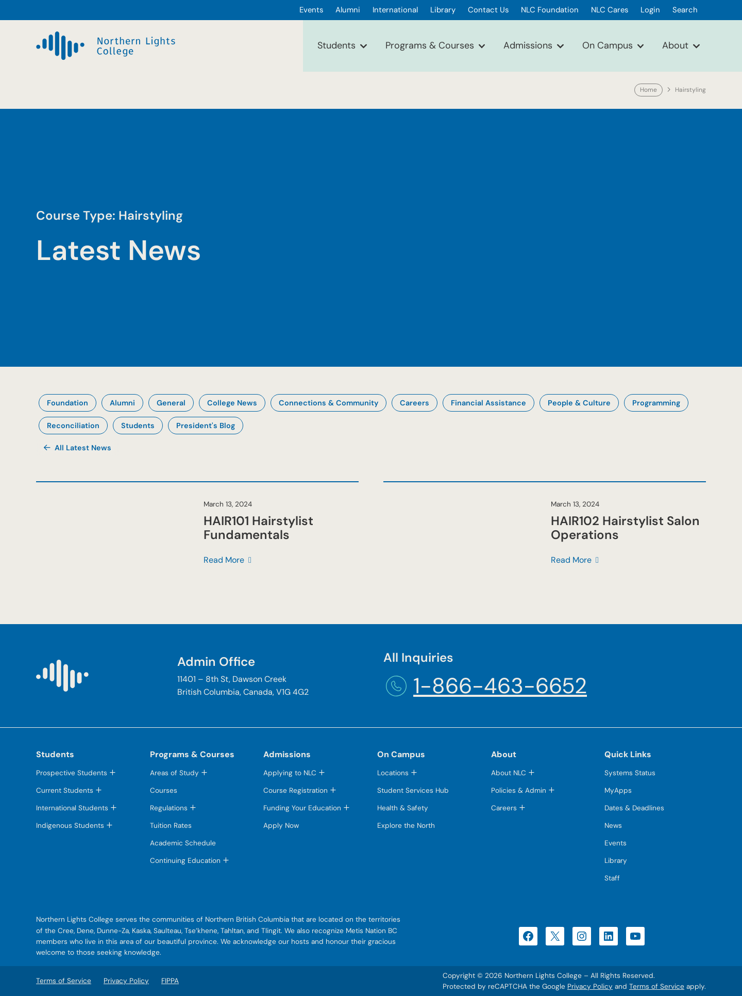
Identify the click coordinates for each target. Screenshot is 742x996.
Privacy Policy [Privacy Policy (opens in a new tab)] (590, 986)
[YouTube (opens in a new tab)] (635, 936)
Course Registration (295, 790)
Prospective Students (71, 773)
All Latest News (83, 447)
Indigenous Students (70, 825)
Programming (656, 402)
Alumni (122, 402)
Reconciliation (73, 425)
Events (615, 843)
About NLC (508, 773)
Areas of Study (174, 773)
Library (615, 860)
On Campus (607, 45)
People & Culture (579, 402)
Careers (414, 402)
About (675, 45)
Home (648, 90)
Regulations (169, 808)
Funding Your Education (302, 808)
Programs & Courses (429, 45)
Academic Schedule (183, 843)
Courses (163, 790)
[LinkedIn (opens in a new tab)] (608, 936)
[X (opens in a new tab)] (555, 936)
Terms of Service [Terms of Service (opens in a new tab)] (656, 986)
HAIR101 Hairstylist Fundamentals (258, 528)
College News (232, 402)
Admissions (527, 45)
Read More (224, 560)
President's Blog (205, 425)
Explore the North (406, 825)
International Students (72, 808)
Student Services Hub (413, 790)
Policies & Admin (518, 790)
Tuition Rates (171, 825)
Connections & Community (328, 402)
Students (336, 45)
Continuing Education (185, 860)
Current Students (64, 790)
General (171, 402)
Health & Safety (402, 808)
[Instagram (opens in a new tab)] (581, 936)
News (613, 825)
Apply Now (281, 825)
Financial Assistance (488, 402)
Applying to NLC (289, 773)
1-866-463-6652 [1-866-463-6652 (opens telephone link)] (500, 686)
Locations (393, 773)
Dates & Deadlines (634, 808)
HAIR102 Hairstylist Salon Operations (625, 528)
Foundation (67, 402)
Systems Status (629, 773)
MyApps (618, 790)
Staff (612, 878)
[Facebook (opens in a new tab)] (528, 936)
